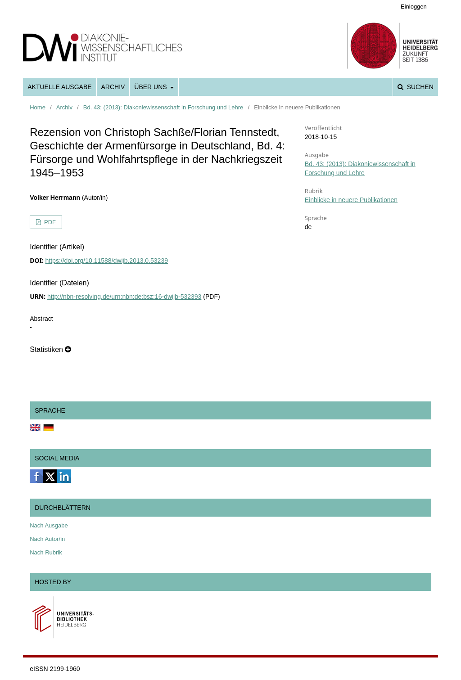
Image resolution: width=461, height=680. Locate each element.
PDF (49, 222)
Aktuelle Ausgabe (59, 86)
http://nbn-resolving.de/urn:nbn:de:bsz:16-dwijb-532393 (124, 296)
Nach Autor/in (47, 539)
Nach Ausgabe (49, 525)
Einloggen (414, 6)
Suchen (419, 86)
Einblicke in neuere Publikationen (351, 199)
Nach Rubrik (46, 552)
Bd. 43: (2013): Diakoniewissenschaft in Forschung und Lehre (163, 107)
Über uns (151, 86)
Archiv (113, 86)
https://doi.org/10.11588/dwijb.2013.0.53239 (106, 260)
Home (37, 107)
